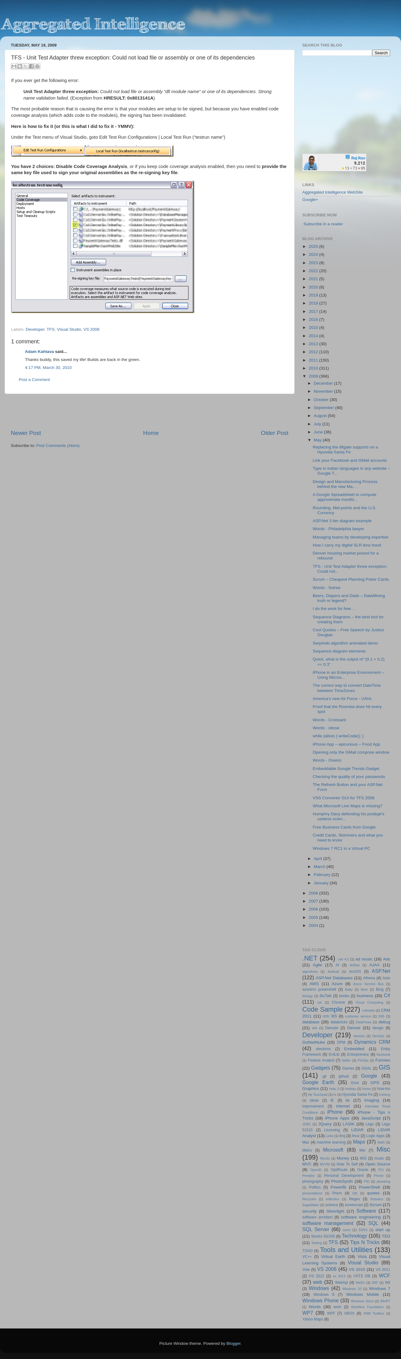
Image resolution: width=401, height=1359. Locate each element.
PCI (381, 1170)
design (378, 1028)
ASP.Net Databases (334, 978)
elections (323, 1049)
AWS (314, 983)
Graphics (310, 1088)
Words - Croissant (329, 720)
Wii (387, 1282)
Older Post (274, 433)
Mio (362, 1150)
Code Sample (322, 1009)
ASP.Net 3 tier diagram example (342, 520)
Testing (316, 1243)
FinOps (363, 1060)
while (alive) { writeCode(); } (338, 736)
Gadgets (320, 1067)
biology (307, 996)
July (318, 424)
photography (312, 1181)
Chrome (338, 1002)
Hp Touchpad (318, 1094)
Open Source (377, 1164)
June (319, 432)
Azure (337, 983)
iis (348, 1100)
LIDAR (357, 1130)
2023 (314, 262)
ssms (346, 1230)
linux (356, 1136)
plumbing (383, 1181)
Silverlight (335, 1211)
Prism (337, 1193)
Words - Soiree (327, 587)
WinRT (385, 1301)
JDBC (306, 1124)
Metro (307, 1150)
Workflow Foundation (367, 1307)
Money (343, 1158)
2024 (314, 254)
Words (315, 1306)
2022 (314, 270)
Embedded (354, 1048)
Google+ (310, 199)
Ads (386, 959)
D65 (381, 1016)
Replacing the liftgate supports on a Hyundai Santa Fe (345, 449)
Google (369, 1076)
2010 (314, 368)
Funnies (382, 1060)
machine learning (331, 1142)
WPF (331, 1313)
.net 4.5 (343, 959)
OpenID (315, 1170)
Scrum (376, 1204)
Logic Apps (375, 1136)
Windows (319, 1288)
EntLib (334, 1054)
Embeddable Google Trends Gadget (346, 768)
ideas (314, 1100)
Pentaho (308, 1175)
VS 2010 (357, 1269)
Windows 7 (379, 1288)
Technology (354, 1235)
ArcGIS (355, 971)
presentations (312, 1193)
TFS (51, 329)
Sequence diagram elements (339, 651)
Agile (317, 965)
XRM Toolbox (373, 1313)
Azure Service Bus (368, 984)
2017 (314, 311)
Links (329, 1136)
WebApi (341, 1282)
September (324, 407)
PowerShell (369, 1187)
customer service (358, 1016)
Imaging (371, 1100)
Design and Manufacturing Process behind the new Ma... (345, 484)
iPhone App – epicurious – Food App (346, 744)
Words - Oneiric (327, 760)
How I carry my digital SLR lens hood (347, 545)
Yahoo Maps (312, 1319)
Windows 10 (352, 1289)
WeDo (360, 1282)
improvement (313, 1106)
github (344, 1076)
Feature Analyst (321, 1060)
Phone (378, 1175)
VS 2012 (316, 1276)
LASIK (348, 1124)
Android (333, 971)
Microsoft (333, 1149)
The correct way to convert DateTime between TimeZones (347, 688)
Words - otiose (326, 728)
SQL (373, 1223)
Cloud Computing (369, 1002)
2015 (314, 327)
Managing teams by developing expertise (350, 537)
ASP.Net (381, 971)
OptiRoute (339, 1170)
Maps (359, 1141)
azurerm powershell (319, 989)
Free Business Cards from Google (344, 827)
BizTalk (325, 996)
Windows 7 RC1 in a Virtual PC (341, 848)
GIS (384, 1067)
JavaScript (371, 1118)
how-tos (384, 1089)
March (320, 866)
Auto (386, 978)
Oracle (362, 1170)
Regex (354, 1199)
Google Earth (318, 1082)
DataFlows (363, 1022)
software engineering (361, 1217)
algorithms (310, 971)
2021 (314, 278)
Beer (364, 989)
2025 (314, 246)
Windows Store (362, 1301)
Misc (383, 1149)
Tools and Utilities (346, 1250)
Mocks (325, 1158)
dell (314, 1028)
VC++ (307, 1257)
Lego (370, 1124)
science (331, 1205)
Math (381, 1142)
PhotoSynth (342, 1181)
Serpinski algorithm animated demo (345, 643)
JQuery (325, 1124)
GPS (374, 1082)
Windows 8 (323, 1294)
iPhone (335, 1112)
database (311, 1022)
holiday (350, 1089)
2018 (314, 303)
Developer (35, 329)
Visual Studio (69, 329)
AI (337, 965)
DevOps (378, 1036)
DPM (341, 1042)
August (321, 415)
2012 (314, 352)
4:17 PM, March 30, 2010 (48, 367)
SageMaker (310, 1205)
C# (387, 995)
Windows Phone (320, 1300)
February (323, 874)
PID (366, 1181)
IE (332, 1100)
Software (366, 1211)
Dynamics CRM (372, 1042)
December (324, 383)
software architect (317, 1217)
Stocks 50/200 (323, 1236)
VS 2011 (382, 1269)
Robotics (376, 1199)
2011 (314, 360)
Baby (349, 989)
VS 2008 (91, 329)
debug (384, 1022)
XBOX (349, 1313)
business (365, 995)
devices (359, 1036)
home (366, 1089)
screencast (354, 1205)
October (322, 399)
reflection (332, 1199)
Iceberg (384, 1094)
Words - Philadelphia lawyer (338, 528)
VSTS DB (361, 1276)
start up (382, 1229)
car (319, 1002)
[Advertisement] (149, 411)
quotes (373, 1193)
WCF (384, 1275)
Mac (305, 1142)
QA (355, 1193)
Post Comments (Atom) (58, 445)
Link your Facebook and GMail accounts (350, 460)
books (344, 996)
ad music (364, 959)
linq (342, 1136)
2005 (314, 917)
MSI (363, 1158)
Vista (362, 1256)
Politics (314, 1187)
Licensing (332, 1130)
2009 (314, 376)
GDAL (367, 1068)
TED (386, 1236)
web (317, 1282)
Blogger (233, 1343)
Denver (354, 1027)
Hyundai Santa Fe (357, 1094)
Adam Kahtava (39, 351)
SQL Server (315, 1229)
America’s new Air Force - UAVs (342, 698)
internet (343, 1106)
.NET (309, 958)
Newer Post (26, 433)
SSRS (362, 1230)
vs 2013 (339, 1276)
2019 (314, 295)
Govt (355, 1083)
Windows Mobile (362, 1294)
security (309, 1211)
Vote (306, 1269)
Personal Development (344, 1175)
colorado (368, 1010)
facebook (383, 1054)
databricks (338, 1022)
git (324, 1076)
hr (335, 1094)
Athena (369, 978)
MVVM (325, 1164)
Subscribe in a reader (323, 224)
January (322, 883)
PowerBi (338, 1187)
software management (327, 1223)
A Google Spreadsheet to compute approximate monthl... (344, 497)
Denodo (331, 1028)
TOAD (307, 1251)
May (318, 440)
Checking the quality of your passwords (349, 776)
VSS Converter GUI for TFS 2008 (343, 798)
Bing (379, 989)
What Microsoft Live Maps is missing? (347, 806)
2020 (314, 287)
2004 (314, 925)
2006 (314, 909)
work (337, 1307)
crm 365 (330, 1016)
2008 (314, 893)
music (379, 1158)
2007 (314, 901)
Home (151, 433)
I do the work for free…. (334, 608)
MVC (307, 1164)
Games (348, 1068)
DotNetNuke (313, 1042)
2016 (314, 319)
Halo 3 (334, 1089)
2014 (314, 336)
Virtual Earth (333, 1256)
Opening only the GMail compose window (351, 752)
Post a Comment (34, 379)
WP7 (307, 1313)
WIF (375, 1282)
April (318, 858)
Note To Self (347, 1164)
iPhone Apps (337, 1118)
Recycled (309, 1199)
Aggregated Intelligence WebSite (332, 192)
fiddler (346, 1060)
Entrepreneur (358, 1054)
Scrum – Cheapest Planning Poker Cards (351, 579)
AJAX (374, 965)
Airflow (354, 965)
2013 (314, 344)
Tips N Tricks (364, 1242)
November (324, 391)
